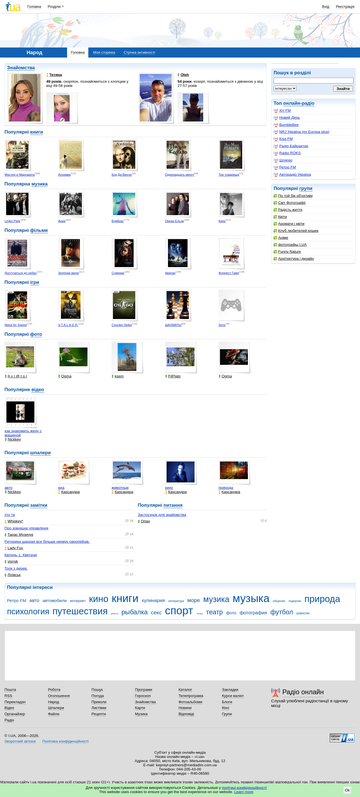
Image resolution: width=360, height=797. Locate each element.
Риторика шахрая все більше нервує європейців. (47, 541)
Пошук (97, 689)
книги (36, 132)
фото (36, 334)
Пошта (10, 689)
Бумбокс (118, 221)
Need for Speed (16, 325)
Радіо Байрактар (291, 146)
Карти (140, 708)
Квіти (280, 217)
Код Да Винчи (122, 174)
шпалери (40, 452)
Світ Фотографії (289, 203)
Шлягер (283, 160)
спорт (179, 611)
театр (214, 612)
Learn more (244, 792)
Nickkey (13, 439)
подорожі (294, 601)
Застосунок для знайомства (162, 515)
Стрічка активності (139, 52)
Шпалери (56, 708)
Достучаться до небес (21, 273)
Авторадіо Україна (292, 174)
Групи (227, 714)
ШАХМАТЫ (173, 325)
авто (9, 488)
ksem (118, 376)
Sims (222, 325)
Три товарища (229, 174)
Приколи (98, 702)
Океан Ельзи (174, 221)
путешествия (80, 611)
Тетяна (54, 75)
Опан (144, 521)
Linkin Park (12, 221)
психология (28, 611)
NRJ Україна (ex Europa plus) (302, 132)
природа (226, 488)
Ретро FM (285, 167)
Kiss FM (283, 139)
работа (114, 613)
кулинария (153, 600)
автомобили (54, 600)
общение (279, 601)
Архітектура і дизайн (294, 258)
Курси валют (233, 696)
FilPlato (173, 376)
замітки (39, 505)
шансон (302, 613)
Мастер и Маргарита (20, 174)
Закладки (230, 689)
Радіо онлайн (303, 692)
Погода (97, 696)
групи (305, 188)
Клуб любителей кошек (296, 231)
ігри (34, 282)
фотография (253, 612)
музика (39, 184)
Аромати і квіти (289, 224)
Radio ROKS (287, 153)
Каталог (185, 689)
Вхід (326, 6)
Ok (347, 790)
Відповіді (186, 714)
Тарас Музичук (18, 534)
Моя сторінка (104, 52)
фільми (39, 230)
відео (37, 389)
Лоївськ (12, 575)
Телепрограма (191, 696)
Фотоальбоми (190, 702)
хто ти (9, 515)
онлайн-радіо (298, 103)
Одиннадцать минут (180, 174)
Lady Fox (13, 548)
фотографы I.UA (290, 244)
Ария (61, 221)
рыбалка (135, 612)
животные (120, 488)
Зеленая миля (68, 273)
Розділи (54, 6)
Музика (141, 714)
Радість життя (288, 210)
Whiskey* (13, 521)
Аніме (281, 237)
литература (176, 601)
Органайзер (14, 714)
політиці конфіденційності (244, 788)
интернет (78, 601)
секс (156, 612)
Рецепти (98, 714)
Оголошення (59, 696)
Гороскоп (143, 696)
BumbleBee (286, 125)
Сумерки (118, 273)
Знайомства (21, 67)
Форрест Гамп (229, 273)
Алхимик (64, 174)
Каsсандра (69, 492)
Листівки (98, 708)
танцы (199, 613)
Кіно (225, 708)
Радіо (9, 720)
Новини (185, 708)
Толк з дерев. (16, 568)
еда (61, 488)
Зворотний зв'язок (20, 741)
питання (173, 505)
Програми (143, 689)
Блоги (227, 702)
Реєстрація (345, 6)
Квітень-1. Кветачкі (20, 555)
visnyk (11, 561)
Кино (222, 221)
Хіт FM (282, 110)
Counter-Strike (122, 325)
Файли (54, 714)
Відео (9, 708)
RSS (8, 696)
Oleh (183, 75)
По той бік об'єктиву (293, 196)
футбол (281, 612)
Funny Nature (287, 251)
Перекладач (14, 702)
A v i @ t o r (16, 376)
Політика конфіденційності (65, 741)
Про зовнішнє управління (26, 528)
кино (169, 488)
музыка (251, 598)
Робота (54, 689)
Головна (34, 6)
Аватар (170, 273)
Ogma (65, 376)
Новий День (287, 117)
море (193, 600)
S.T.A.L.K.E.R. (68, 325)
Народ (53, 702)
